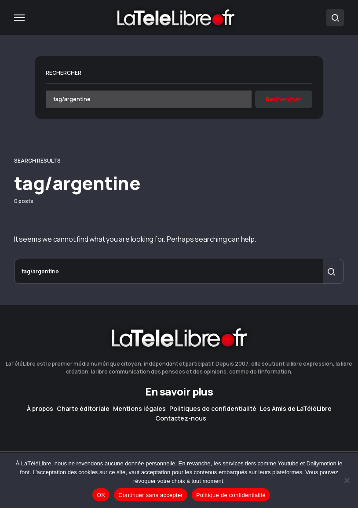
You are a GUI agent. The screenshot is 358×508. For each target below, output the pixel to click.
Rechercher (63, 72)
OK (101, 495)
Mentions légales (139, 409)
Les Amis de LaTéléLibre (296, 409)
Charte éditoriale (83, 409)
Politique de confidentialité (231, 495)
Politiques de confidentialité (212, 409)
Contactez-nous (180, 418)
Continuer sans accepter (150, 495)
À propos (40, 409)
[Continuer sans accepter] (347, 480)
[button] (19, 17)
